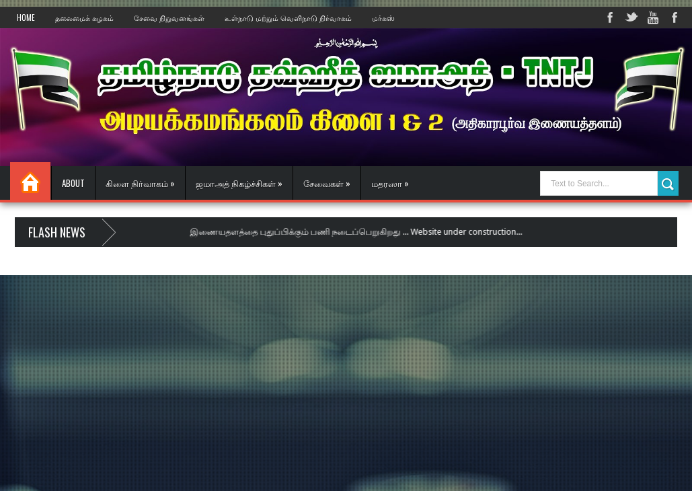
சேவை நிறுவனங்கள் (169, 17)
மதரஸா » (390, 183)
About (73, 183)
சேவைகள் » (326, 183)
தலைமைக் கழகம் (84, 17)
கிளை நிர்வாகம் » (140, 183)
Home (26, 17)
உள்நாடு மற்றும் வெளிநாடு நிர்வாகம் (288, 17)
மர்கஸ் (383, 17)
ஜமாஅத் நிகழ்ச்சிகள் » (239, 183)
